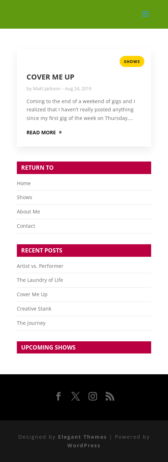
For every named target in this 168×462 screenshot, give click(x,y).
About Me (28, 211)
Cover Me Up (51, 77)
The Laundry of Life (40, 279)
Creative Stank (34, 308)
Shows (132, 61)
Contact (26, 225)
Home (24, 183)
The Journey (31, 322)
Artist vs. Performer (40, 266)
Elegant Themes (82, 436)
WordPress (84, 445)
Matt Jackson (47, 88)
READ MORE (41, 132)
